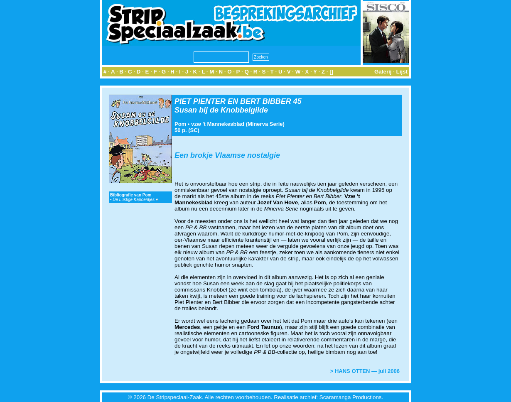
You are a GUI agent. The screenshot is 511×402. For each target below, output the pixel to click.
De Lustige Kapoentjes (135, 199)
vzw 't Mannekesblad (217, 124)
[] (331, 72)
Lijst (402, 72)
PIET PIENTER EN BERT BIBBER (232, 101)
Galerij (383, 72)
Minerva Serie (265, 124)
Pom (180, 124)
